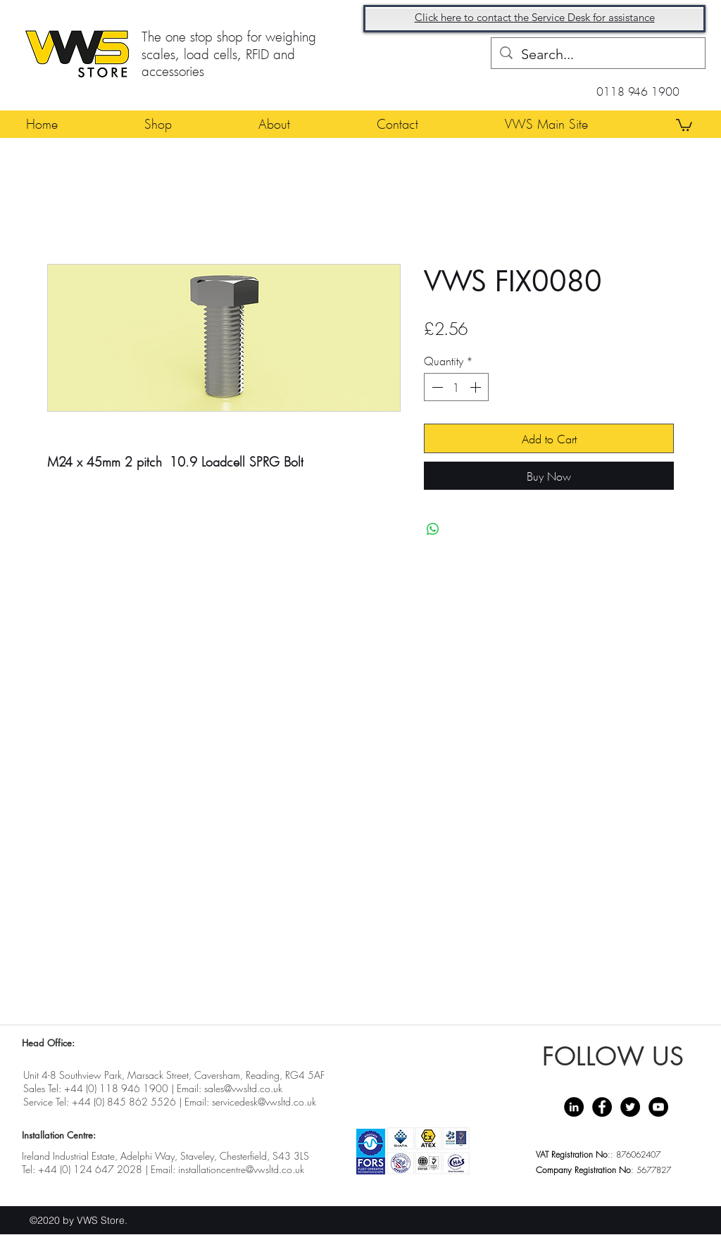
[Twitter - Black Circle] (630, 1107)
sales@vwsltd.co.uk (243, 1088)
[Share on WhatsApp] (433, 529)
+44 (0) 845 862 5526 (124, 1101)
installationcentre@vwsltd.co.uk (241, 1169)
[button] (684, 124)
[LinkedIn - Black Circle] (574, 1107)
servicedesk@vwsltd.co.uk (264, 1101)
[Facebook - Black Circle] (602, 1107)
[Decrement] (436, 387)
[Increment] (477, 387)
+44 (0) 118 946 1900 (116, 1088)
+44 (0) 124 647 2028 (90, 1169)
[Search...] (598, 54)
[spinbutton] (456, 387)
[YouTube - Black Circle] (658, 1107)
